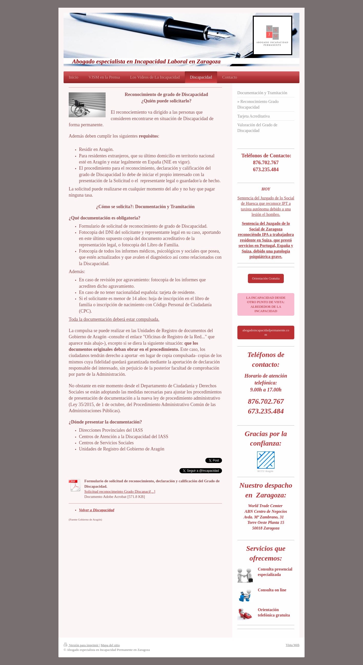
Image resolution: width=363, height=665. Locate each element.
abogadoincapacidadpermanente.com (266, 332)
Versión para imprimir (81, 645)
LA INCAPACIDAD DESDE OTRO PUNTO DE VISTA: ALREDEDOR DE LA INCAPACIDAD (265, 304)
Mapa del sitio (110, 645)
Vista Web (292, 645)
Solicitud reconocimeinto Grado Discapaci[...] (119, 491)
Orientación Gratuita (265, 278)
